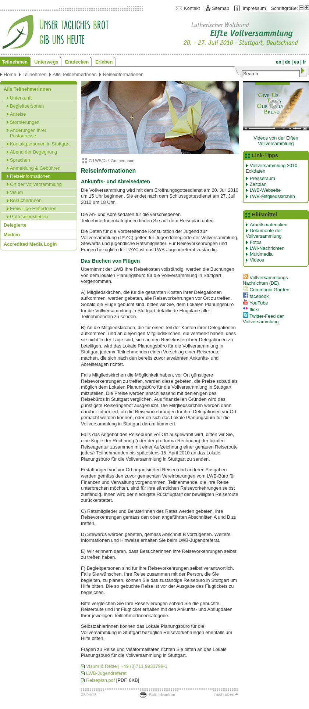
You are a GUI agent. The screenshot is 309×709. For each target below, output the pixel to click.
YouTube (255, 303)
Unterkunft (21, 98)
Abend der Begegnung (33, 152)
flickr (251, 309)
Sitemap (220, 8)
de (287, 62)
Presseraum (262, 178)
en (278, 62)
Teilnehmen (15, 62)
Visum (16, 192)
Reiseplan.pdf (100, 680)
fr (304, 62)
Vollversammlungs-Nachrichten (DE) (266, 280)
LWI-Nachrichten (267, 248)
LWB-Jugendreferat (106, 673)
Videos (257, 260)
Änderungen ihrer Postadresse (28, 132)
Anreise (18, 114)
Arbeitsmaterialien (268, 224)
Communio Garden (266, 289)
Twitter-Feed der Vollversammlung (263, 318)
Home (10, 74)
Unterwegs (46, 62)
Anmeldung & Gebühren (35, 168)
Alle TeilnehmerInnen (75, 74)
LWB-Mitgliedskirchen (272, 196)
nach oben (224, 694)
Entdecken (77, 62)
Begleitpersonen (27, 106)
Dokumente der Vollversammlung (264, 233)
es (296, 62)
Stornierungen (24, 122)
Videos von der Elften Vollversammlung (275, 140)
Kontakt (192, 8)
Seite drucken (162, 694)
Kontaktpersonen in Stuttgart (40, 144)
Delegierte (15, 225)
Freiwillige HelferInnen (33, 208)
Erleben (104, 62)
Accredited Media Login (30, 244)
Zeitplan (258, 184)
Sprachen (20, 160)
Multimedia (261, 254)
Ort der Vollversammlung (36, 184)
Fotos (256, 242)
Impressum (254, 8)
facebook (256, 296)
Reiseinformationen (123, 74)
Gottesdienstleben (29, 216)
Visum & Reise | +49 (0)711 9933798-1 (126, 666)
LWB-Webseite (265, 190)
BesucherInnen (26, 200)
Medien (12, 234)
